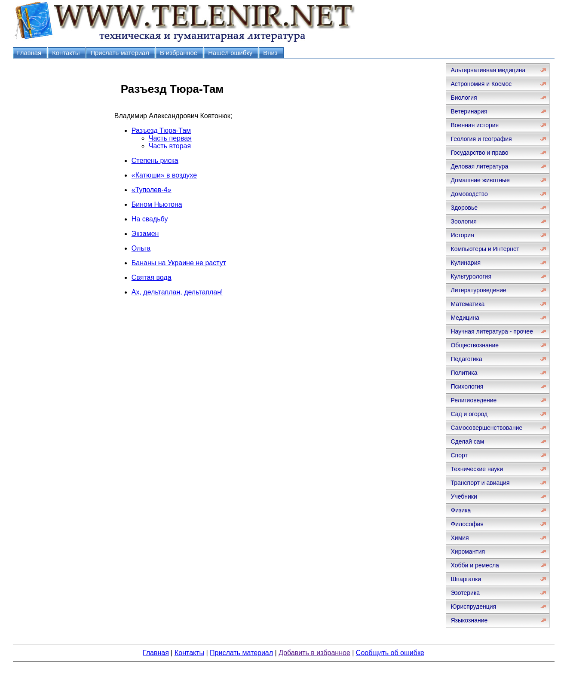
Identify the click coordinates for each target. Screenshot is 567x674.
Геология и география (481, 138)
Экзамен (145, 233)
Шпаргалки (466, 579)
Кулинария (466, 262)
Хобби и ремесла (475, 565)
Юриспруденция (473, 606)
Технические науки (477, 469)
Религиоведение (474, 400)
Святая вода (152, 277)
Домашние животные (480, 180)
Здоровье (464, 207)
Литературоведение (478, 290)
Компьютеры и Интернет (485, 248)
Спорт (459, 455)
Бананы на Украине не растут (179, 263)
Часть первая (170, 138)
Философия (467, 524)
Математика (467, 303)
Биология (464, 97)
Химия (460, 537)
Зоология (463, 221)
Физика (461, 510)
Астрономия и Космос (481, 83)
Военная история (475, 125)
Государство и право (479, 152)
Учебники (464, 496)
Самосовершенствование (486, 427)
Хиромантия (468, 551)
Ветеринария (469, 111)
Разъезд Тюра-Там (161, 130)
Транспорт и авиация (480, 482)
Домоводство (469, 193)
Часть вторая (170, 146)
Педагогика (466, 358)
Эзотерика (465, 592)
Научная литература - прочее (492, 331)
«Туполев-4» (152, 189)
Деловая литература (479, 166)
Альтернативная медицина (488, 70)
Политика (464, 372)
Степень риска (155, 160)
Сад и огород (469, 414)
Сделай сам (467, 441)
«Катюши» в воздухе (164, 175)
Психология (467, 386)
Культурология (471, 276)
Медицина (465, 317)
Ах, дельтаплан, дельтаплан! (177, 292)
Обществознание (475, 345)
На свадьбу (150, 219)
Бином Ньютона (157, 204)
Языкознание (469, 620)
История (462, 235)
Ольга (141, 248)
